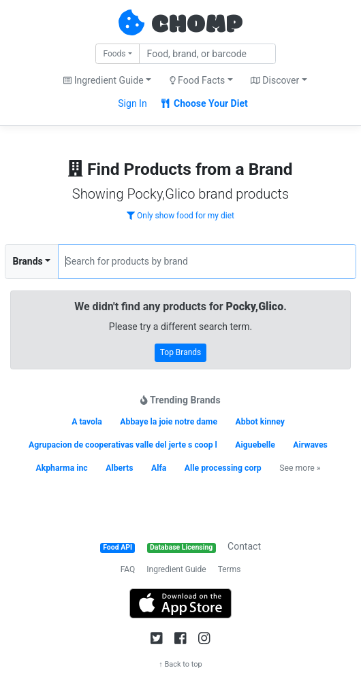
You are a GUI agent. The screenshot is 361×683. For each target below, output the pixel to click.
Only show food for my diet (180, 215)
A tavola (87, 422)
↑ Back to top (180, 664)
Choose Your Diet (204, 103)
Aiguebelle (255, 445)
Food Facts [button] (197, 80)
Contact (244, 546)
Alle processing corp (223, 468)
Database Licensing (181, 547)
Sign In (132, 103)
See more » (299, 468)
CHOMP (196, 25)
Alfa (158, 468)
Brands (28, 261)
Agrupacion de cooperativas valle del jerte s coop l (123, 445)
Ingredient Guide (176, 569)
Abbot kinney (260, 422)
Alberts (119, 468)
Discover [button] (275, 80)
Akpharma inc (61, 468)
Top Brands (181, 352)
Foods (114, 54)
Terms (229, 569)
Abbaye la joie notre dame (168, 422)
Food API (117, 547)
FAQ (128, 569)
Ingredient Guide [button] (103, 80)
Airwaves (310, 445)
